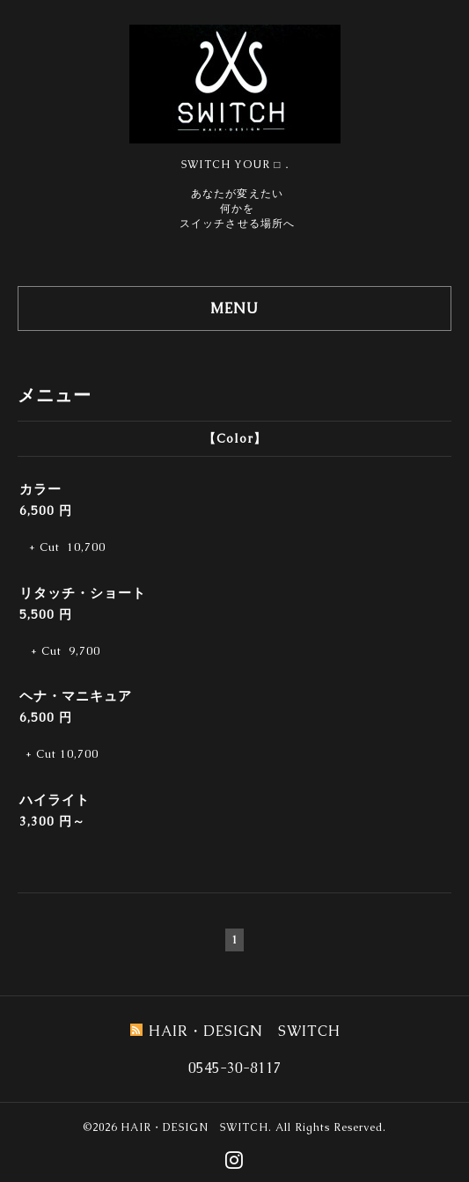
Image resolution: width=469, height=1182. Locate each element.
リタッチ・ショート (82, 592)
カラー (40, 489)
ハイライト (54, 799)
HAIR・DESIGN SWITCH (194, 1127)
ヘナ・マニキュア (75, 695)
